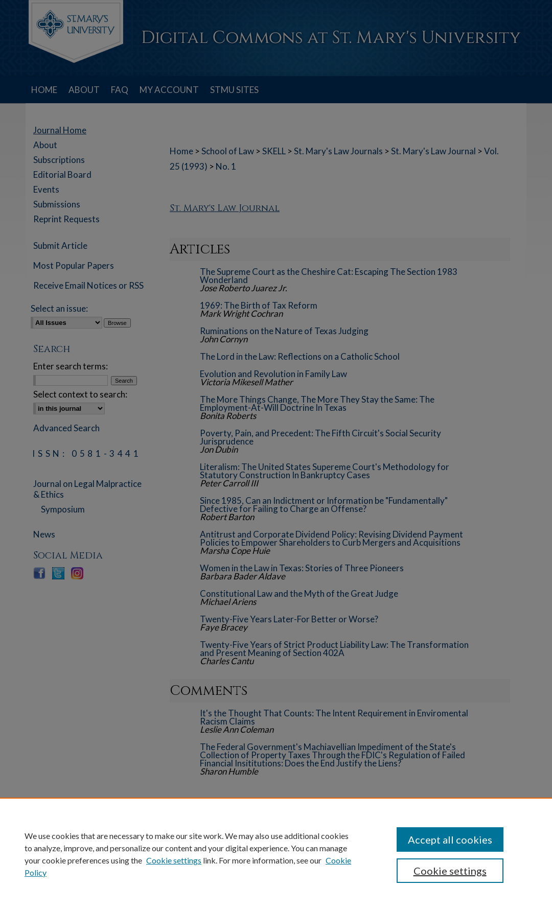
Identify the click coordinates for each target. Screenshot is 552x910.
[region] (276, 854)
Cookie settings (173, 860)
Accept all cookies (450, 839)
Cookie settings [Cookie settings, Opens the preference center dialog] (450, 871)
